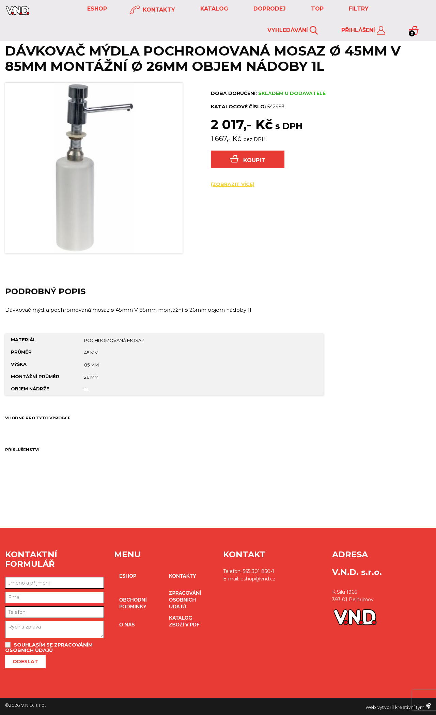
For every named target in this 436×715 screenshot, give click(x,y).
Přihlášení (363, 30)
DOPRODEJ (269, 8)
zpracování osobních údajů (185, 600)
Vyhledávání (292, 30)
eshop (96, 8)
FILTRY (358, 8)
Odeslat (25, 661)
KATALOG (213, 8)
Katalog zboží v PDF (184, 621)
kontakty (152, 10)
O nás (127, 625)
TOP (316, 8)
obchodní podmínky (133, 603)
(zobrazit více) (232, 184)
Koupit (247, 159)
